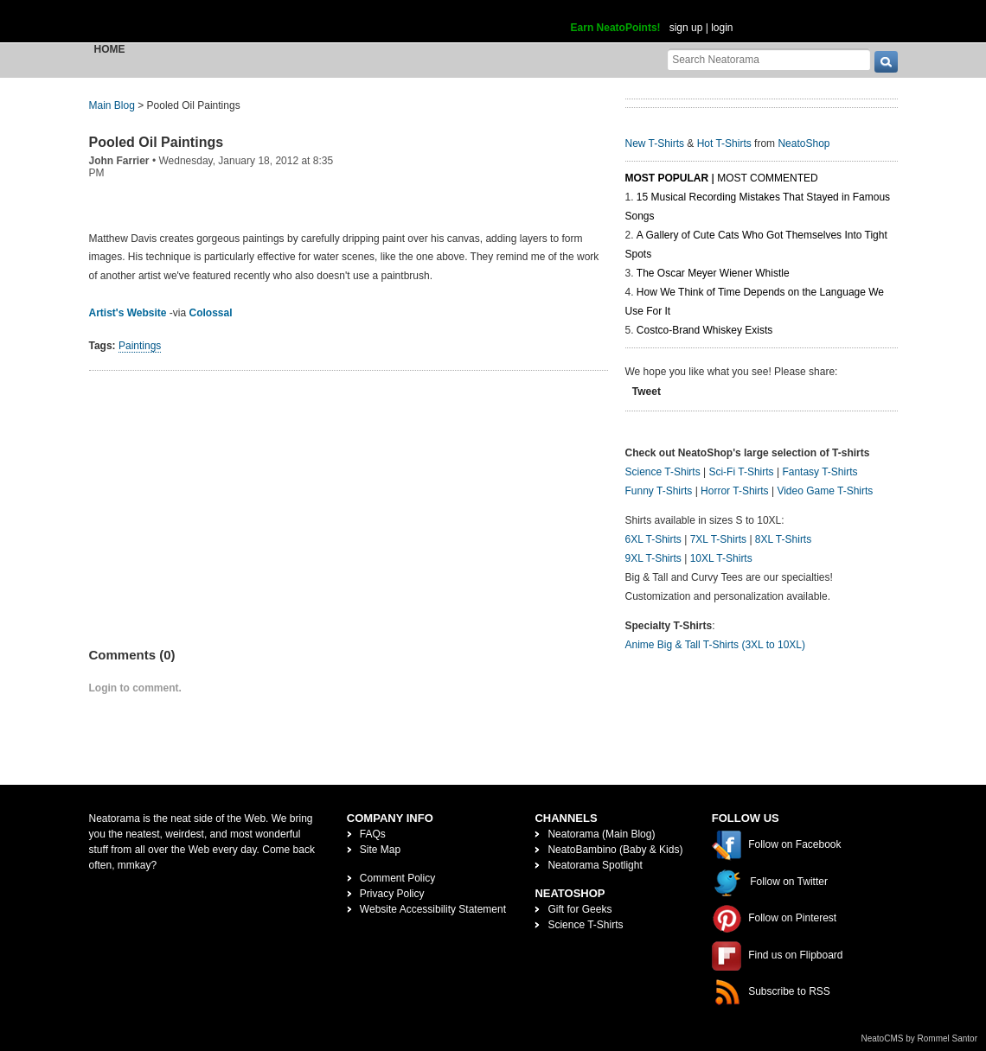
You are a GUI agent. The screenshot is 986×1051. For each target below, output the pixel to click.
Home (109, 49)
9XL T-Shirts (653, 558)
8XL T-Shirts (783, 539)
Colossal (211, 313)
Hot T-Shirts (724, 143)
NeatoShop (803, 143)
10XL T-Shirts (721, 558)
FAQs (373, 834)
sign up (686, 28)
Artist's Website (128, 313)
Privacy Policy (392, 894)
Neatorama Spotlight (594, 865)
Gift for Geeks (579, 909)
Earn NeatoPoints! (616, 28)
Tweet (646, 391)
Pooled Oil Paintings (156, 142)
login (722, 28)
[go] (886, 62)
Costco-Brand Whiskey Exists (704, 330)
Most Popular (667, 178)
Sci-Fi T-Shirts (740, 472)
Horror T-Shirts (734, 491)
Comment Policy (397, 878)
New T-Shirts (654, 143)
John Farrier (119, 161)
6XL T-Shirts (653, 539)
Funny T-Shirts (659, 491)
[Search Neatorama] (769, 59)
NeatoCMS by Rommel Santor (919, 1038)
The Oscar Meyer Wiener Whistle (713, 273)
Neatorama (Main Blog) (601, 834)
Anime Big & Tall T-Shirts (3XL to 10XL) (715, 645)
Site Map (380, 850)
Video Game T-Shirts (825, 491)
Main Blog (112, 105)
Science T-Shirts (663, 472)
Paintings (139, 346)
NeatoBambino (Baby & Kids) (614, 850)
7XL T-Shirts (718, 539)
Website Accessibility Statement (433, 909)
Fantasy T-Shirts (819, 472)
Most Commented (767, 178)
